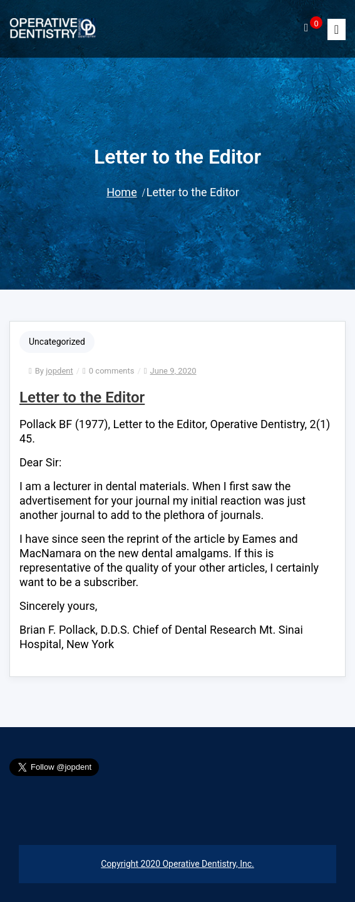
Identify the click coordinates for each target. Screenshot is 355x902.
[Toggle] (336, 29)
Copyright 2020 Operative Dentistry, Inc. (177, 864)
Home (121, 192)
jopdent (59, 370)
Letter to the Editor (82, 397)
